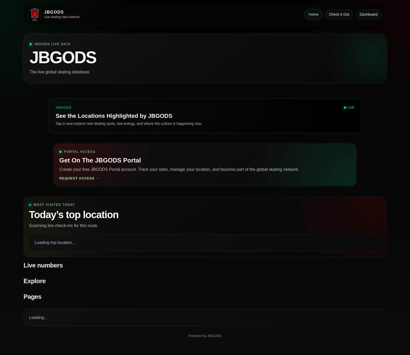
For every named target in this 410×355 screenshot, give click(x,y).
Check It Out (339, 14)
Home (313, 14)
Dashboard (369, 14)
